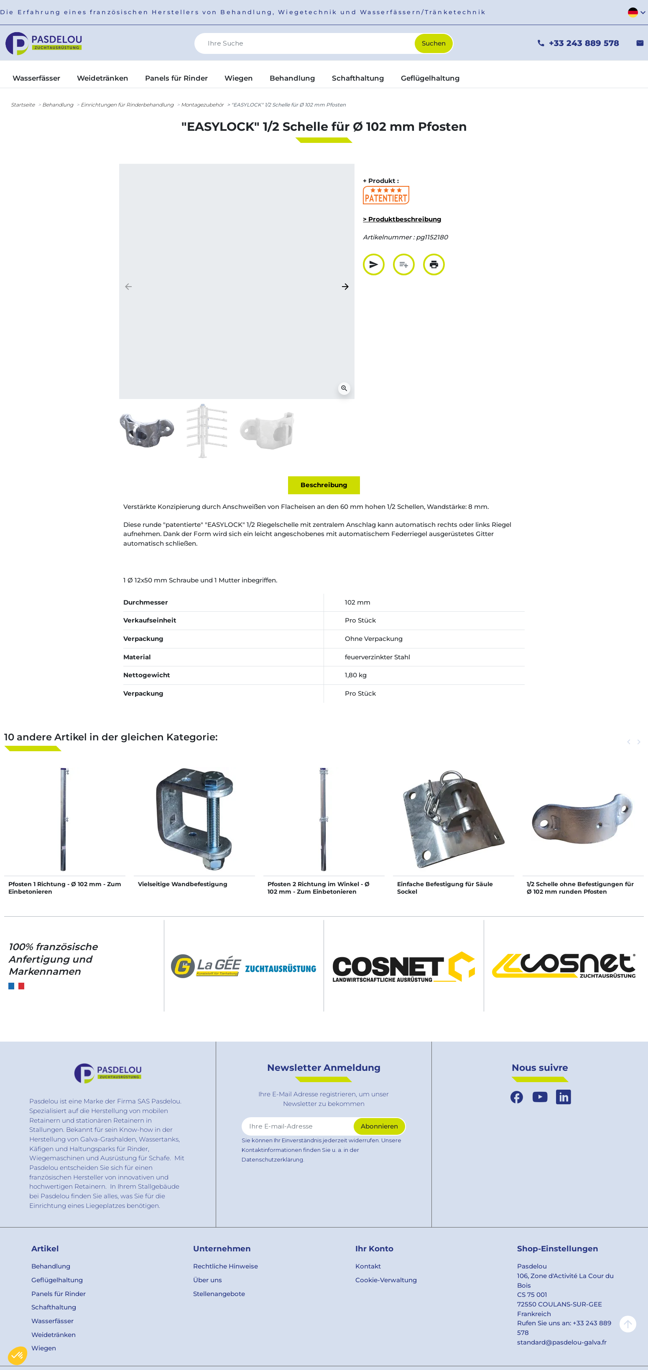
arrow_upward (628, 1324)
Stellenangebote (219, 1294)
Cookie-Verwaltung (386, 1280)
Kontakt (368, 1266)
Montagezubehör (202, 105)
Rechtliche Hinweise (225, 1266)
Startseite (23, 105)
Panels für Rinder (58, 1294)
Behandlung (57, 105)
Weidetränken (53, 1335)
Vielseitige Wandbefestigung (182, 884)
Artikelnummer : (388, 237)
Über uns (207, 1280)
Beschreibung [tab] (324, 485)
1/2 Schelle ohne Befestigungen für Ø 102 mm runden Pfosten (580, 887)
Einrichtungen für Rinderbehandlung (127, 105)
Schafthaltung (53, 1307)
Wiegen (43, 1348)
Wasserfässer (52, 1321)
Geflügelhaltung (57, 1280)
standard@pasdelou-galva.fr (562, 1342)
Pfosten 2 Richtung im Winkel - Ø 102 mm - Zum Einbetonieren (319, 887)
